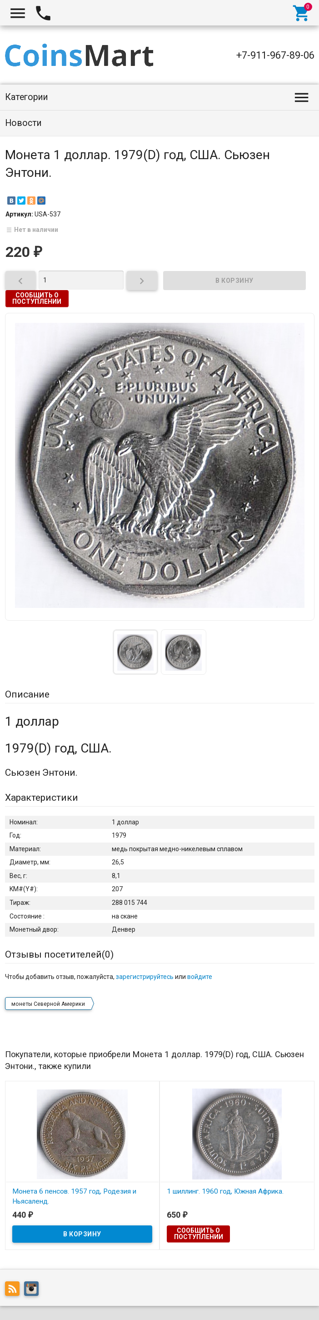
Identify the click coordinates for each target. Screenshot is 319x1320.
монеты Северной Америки (48, 1004)
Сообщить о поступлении (36, 298)
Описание (27, 694)
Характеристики (41, 797)
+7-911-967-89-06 (275, 55)
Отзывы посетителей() (59, 954)
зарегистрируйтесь (145, 976)
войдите (199, 976)
